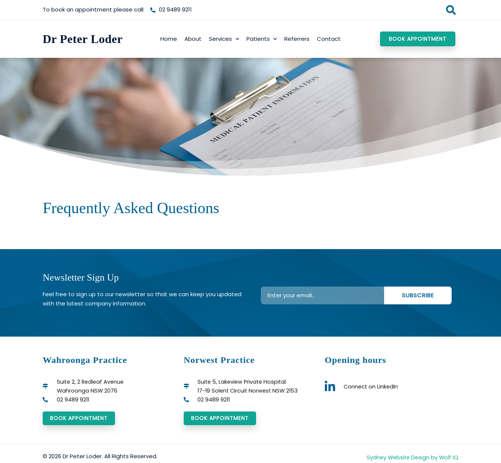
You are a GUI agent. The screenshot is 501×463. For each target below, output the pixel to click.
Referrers (297, 39)
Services (224, 39)
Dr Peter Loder (83, 39)
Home (168, 39)
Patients (261, 39)
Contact (329, 39)
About (193, 39)
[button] (451, 10)
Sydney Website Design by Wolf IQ (411, 458)
